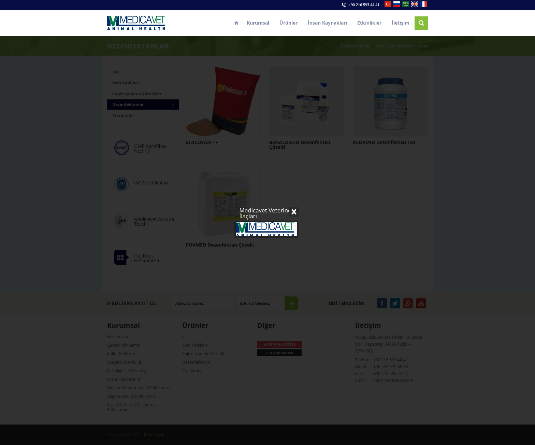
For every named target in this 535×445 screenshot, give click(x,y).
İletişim (400, 22)
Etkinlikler (369, 22)
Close (294, 113)
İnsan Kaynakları (327, 22)
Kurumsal (258, 22)
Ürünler (288, 22)
